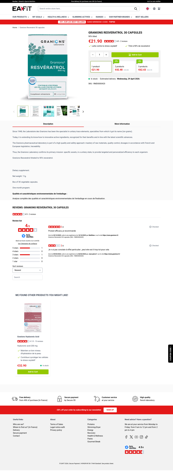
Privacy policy (56, 430)
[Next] (83, 111)
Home (14, 27)
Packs (90, 439)
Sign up (110, 410)
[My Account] (154, 8)
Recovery (91, 433)
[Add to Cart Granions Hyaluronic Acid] (33, 371)
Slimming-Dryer (94, 427)
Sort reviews (17, 266)
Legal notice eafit (57, 427)
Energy (90, 430)
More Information (122, 124)
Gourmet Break (93, 441)
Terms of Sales (56, 424)
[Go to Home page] (22, 8)
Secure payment (20, 433)
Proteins (91, 424)
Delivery (16, 430)
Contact (16, 436)
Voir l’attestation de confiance (27, 244)
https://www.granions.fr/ (110, 235)
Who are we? (18, 424)
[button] (115, 41)
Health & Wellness (95, 436)
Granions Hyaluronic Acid (28, 337)
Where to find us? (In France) (25, 427)
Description (48, 124)
